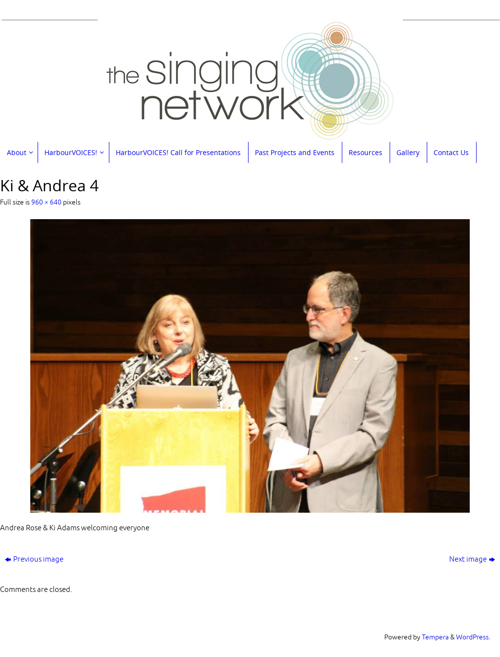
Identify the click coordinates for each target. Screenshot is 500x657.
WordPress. (473, 637)
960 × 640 (46, 202)
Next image (472, 559)
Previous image (34, 559)
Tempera (435, 637)
